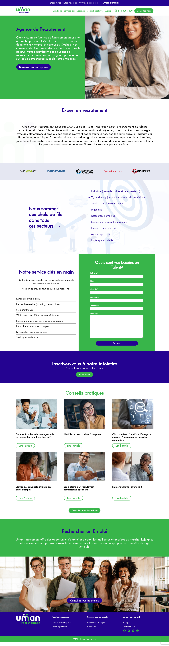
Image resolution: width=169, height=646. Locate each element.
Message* (94, 313)
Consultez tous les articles (84, 514)
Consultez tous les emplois (84, 604)
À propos (109, 11)
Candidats (57, 11)
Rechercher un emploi (96, 627)
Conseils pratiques (95, 11)
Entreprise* (94, 297)
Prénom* (94, 273)
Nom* (92, 281)
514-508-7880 (123, 11)
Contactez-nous (144, 11)
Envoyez (117, 347)
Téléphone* (95, 305)
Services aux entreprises (74, 11)
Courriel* (94, 289)
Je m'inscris (84, 378)
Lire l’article (25, 449)
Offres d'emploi (111, 2)
